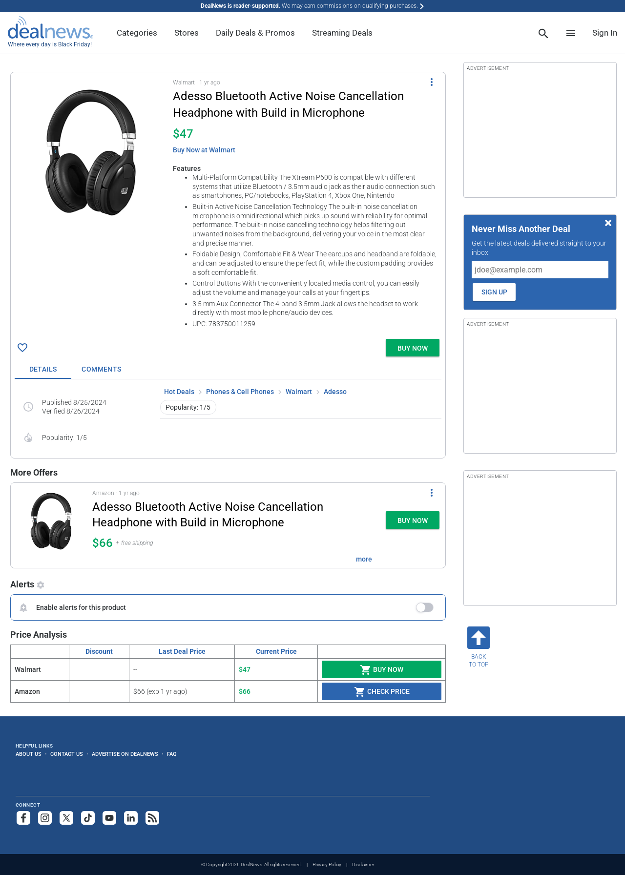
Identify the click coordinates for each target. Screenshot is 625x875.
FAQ (172, 753)
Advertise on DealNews (125, 753)
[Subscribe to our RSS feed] (152, 818)
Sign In (604, 33)
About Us (29, 753)
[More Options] (432, 82)
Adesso (335, 392)
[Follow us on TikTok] (88, 818)
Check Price (382, 692)
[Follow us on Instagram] (45, 818)
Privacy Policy (326, 864)
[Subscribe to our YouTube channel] (109, 818)
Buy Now (381, 670)
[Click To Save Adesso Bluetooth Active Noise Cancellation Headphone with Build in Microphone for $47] (22, 348)
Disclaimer (363, 864)
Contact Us (66, 753)
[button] (228, 203)
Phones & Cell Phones (240, 392)
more (364, 559)
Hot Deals (179, 392)
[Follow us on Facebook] (23, 818)
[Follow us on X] (66, 818)
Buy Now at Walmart (204, 150)
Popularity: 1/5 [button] (188, 407)
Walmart (299, 392)
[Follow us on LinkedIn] (131, 818)
